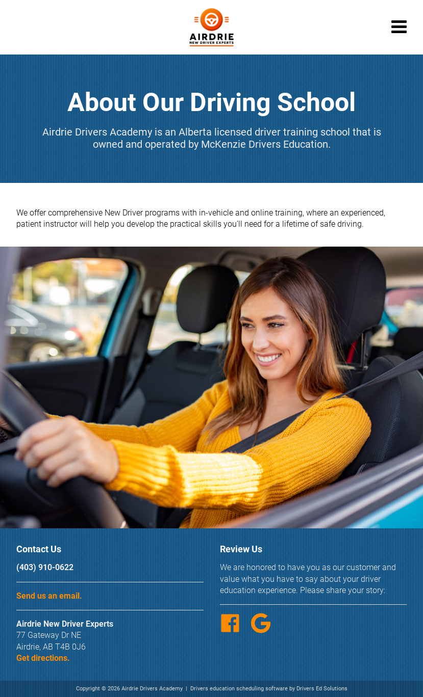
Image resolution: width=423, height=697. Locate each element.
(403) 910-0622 (44, 567)
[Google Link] (265, 630)
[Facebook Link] (234, 630)
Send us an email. (49, 596)
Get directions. (43, 658)
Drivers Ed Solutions (321, 688)
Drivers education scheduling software (239, 688)
